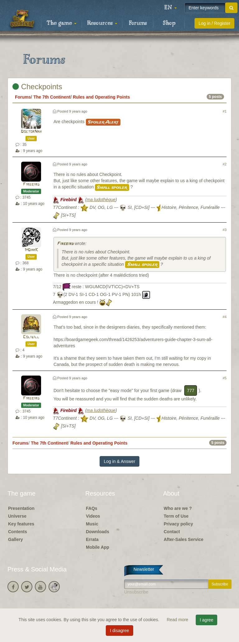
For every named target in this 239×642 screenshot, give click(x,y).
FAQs (91, 508)
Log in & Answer (119, 461)
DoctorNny (31, 131)
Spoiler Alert (103, 122)
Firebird (31, 184)
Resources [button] (102, 23)
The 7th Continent (51, 97)
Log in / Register (214, 23)
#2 (225, 164)
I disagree (119, 630)
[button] (170, 8)
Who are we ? (178, 508)
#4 (225, 317)
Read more (178, 619)
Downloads (97, 531)
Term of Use (176, 516)
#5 (225, 378)
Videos (93, 516)
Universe (17, 516)
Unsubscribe (136, 591)
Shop (169, 23)
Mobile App (97, 547)
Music (92, 523)
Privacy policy (178, 523)
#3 (225, 230)
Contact (172, 531)
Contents (17, 531)
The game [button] (62, 23)
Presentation (21, 508)
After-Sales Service (184, 539)
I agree (206, 619)
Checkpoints (37, 86)
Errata (92, 539)
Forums (138, 23)
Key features (21, 523)
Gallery (15, 539)
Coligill (31, 337)
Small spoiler (112, 187)
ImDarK (31, 250)
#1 (225, 111)
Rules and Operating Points (101, 97)
